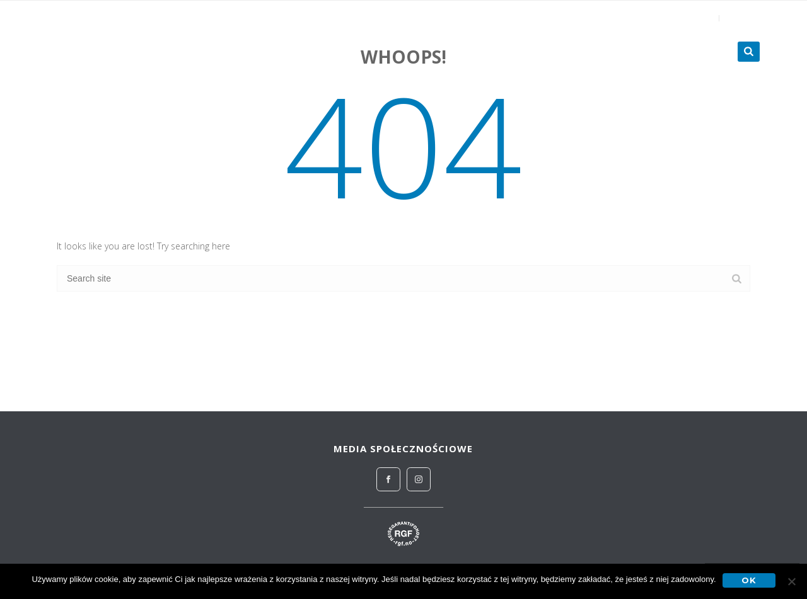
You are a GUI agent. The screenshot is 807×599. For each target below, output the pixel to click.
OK (749, 580)
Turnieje (694, 52)
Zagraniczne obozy (594, 52)
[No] (791, 581)
